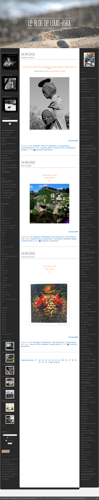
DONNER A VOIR (85, 173)
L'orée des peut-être (86, 350)
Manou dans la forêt (86, 232)
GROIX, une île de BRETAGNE (88, 334)
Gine (82, 113)
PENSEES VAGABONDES (87, 440)
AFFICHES (4, 388)
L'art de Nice (84, 189)
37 (36, 360)
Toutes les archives (6, 334)
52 (46, 362)
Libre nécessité (84, 399)
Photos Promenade (85, 445)
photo (50, 148)
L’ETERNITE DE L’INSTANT (88, 402)
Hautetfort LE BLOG (86, 339)
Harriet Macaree (85, 336)
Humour (4, 242)
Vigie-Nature (84, 274)
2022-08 (4, 315)
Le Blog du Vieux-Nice (86, 372)
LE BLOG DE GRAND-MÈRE (88, 367)
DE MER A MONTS (6, 197)
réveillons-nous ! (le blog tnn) (88, 264)
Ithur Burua (83, 341)
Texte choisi (4, 292)
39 (43, 360)
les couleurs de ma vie (86, 224)
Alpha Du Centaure (85, 290)
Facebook (38, 150)
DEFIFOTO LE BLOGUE (8, 153)
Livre (3, 249)
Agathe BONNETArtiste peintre (88, 287)
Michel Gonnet (84, 418)
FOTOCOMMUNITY (6, 158)
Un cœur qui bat (85, 461)
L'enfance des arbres (86, 192)
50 (40, 362)
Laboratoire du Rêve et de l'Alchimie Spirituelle (87, 202)
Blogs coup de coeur (7, 218)
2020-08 (4, 329)
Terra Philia (83, 457)
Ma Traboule (84, 404)
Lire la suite (73, 141)
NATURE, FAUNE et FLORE (88, 423)
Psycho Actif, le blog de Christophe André (86, 262)
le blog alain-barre (85, 205)
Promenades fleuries (7, 285)
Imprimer (48, 150)
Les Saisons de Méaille (7, 246)
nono (82, 247)
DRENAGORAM (85, 322)
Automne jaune (84, 82)
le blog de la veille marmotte (88, 211)
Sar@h (82, 449)
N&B (3, 263)
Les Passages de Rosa (86, 392)
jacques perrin (48, 239)
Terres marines (5, 376)
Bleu (3, 213)
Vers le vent (84, 466)
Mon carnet (83, 421)
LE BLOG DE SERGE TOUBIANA (86, 216)
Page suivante (54, 362)
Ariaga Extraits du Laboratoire (88, 154)
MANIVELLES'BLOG (86, 411)
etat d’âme (83, 327)
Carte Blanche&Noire (7, 132)
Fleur (3, 239)
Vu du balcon (84, 276)
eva (82, 100)
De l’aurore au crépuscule (87, 317)
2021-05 (4, 322)
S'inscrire (10, 437)
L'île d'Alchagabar (85, 348)
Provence (4, 287)
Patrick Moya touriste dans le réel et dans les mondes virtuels (89, 252)
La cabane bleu (84, 194)
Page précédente (27, 360)
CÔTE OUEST (84, 315)
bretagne (45, 344)
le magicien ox (84, 219)
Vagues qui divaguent (86, 464)
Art (2, 211)
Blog (3, 215)
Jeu (2, 244)
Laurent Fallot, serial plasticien (88, 362)
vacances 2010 (58, 148)
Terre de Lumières (85, 139)
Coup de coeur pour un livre (87, 89)
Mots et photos (5, 258)
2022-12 (4, 310)
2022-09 (4, 312)
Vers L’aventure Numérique (87, 468)
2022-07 (4, 317)
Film (3, 237)
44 (59, 360)
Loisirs (3, 251)
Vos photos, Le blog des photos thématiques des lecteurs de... (88, 474)
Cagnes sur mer (5, 223)
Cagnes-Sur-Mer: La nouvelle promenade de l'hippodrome (9, 401)
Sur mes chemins (85, 454)
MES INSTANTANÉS (86, 237)
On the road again (85, 249)
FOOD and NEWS (85, 182)
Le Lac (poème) (85, 86)
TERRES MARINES (6, 190)
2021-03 (4, 324)
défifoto (3, 232)
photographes (70, 148)
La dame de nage (85, 356)
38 (39, 360)
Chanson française (85, 309)
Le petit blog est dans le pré (87, 385)
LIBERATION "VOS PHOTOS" (9, 165)
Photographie (5, 277)
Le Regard (83, 387)
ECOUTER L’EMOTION (86, 324)
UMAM (82, 272)
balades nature (84, 297)
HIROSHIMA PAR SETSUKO (9, 193)
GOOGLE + (4, 162)
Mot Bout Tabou (85, 242)
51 (43, 362)
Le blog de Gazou (85, 365)
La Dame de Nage (85, 196)
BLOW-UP (83, 158)
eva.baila (83, 177)
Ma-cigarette (84, 406)
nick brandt (58, 239)
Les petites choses (85, 395)
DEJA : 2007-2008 (85, 170)
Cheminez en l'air (85, 163)
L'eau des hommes (27, 257)
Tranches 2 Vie (84, 459)
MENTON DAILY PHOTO (87, 414)
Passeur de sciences (86, 437)
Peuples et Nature (27, 57)
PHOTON (83, 255)
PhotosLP (4, 141)
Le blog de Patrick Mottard (87, 213)
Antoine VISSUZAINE (86, 151)
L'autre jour (83, 346)
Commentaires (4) (27, 148)
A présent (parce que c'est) (87, 285)
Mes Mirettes (84, 416)
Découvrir (4, 230)
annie (82, 105)
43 (56, 360)
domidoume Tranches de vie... (88, 319)
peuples (24, 150)
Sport (3, 289)
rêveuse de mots (85, 267)
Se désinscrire (10, 440)
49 (76, 360)
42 (53, 360)
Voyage (3, 296)
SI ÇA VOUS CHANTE (86, 452)
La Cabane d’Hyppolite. (7, 364)
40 (46, 360)
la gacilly (44, 148)
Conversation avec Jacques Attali (89, 166)
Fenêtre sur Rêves (85, 180)
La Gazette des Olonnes (87, 199)
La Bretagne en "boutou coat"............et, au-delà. (86, 354)
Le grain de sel (84, 374)
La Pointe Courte (6, 352)
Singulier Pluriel (84, 269)
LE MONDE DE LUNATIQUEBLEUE (86, 382)
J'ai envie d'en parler (86, 185)
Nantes (3, 265)
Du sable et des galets (86, 175)
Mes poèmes (5, 254)
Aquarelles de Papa (6, 413)
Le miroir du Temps (85, 379)
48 (73, 360)
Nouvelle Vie (5, 270)
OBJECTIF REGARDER (87, 430)
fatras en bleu (84, 331)
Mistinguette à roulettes (86, 239)
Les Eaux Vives (84, 390)
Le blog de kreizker (85, 370)
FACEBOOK (5, 155)
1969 (3, 206)
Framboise (83, 118)
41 (49, 360)
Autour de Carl (84, 156)
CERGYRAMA (84, 306)
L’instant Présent (6, 135)
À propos (83, 72)
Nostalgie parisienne (86, 91)
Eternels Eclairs (84, 329)
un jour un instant (6, 294)
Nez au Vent (84, 426)
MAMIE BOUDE (85, 409)
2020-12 (4, 327)
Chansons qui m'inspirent (8, 227)
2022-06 (4, 319)
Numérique (4, 273)
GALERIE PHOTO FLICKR (8, 160)
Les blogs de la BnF (86, 221)
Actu (3, 208)
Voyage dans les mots (86, 477)
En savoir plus (80, 498)
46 (66, 360)
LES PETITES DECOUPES (87, 397)
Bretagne (4, 220)
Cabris (3, 425)
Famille (3, 235)
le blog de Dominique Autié (87, 137)
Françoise (83, 109)
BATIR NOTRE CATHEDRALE (9, 184)
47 (69, 360)
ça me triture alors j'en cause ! (88, 302)
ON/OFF (83, 435)
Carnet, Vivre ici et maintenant (9, 225)
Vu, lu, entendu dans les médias (9, 299)
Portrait (3, 282)
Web (3, 301)
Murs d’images (26, 166)
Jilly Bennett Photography (87, 187)
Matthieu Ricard (85, 235)
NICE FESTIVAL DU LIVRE (87, 244)
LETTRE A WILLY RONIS (8, 195)
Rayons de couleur (85, 447)
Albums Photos (6, 340)
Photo (3, 275)
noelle (82, 102)
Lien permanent (63, 146)
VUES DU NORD (85, 479)
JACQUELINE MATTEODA (87, 343)
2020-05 (4, 331)
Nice (3, 268)
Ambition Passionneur (86, 292)
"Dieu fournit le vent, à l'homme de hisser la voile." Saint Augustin (89, 148)
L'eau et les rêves (85, 84)
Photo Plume (84, 442)
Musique (4, 261)
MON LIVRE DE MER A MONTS (9, 256)
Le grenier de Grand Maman (88, 377)
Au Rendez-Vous (85, 294)
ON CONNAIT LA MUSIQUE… (88, 433)
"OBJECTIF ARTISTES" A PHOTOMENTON (8, 181)
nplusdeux (83, 428)
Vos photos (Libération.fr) (87, 471)
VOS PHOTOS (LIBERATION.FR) (6, 172)
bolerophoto (84, 299)
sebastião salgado (70, 239)
